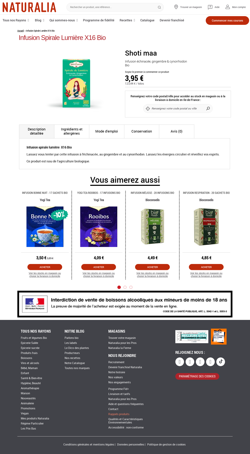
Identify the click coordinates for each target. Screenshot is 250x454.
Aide (217, 7)
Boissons (26, 358)
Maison (25, 393)
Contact (113, 409)
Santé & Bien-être (31, 378)
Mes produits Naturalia (35, 418)
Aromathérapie (30, 388)
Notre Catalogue (75, 363)
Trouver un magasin (191, 7)
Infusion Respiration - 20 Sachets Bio (206, 193)
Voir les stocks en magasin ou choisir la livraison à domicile (45, 275)
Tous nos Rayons (14, 20)
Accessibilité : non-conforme (126, 427)
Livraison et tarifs (119, 394)
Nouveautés (28, 398)
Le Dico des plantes (77, 348)
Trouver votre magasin (122, 338)
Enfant (25, 373)
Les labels (71, 343)
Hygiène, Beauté (31, 383)
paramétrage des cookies (197, 376)
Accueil (20, 30)
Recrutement (116, 362)
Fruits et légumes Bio (34, 338)
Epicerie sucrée (30, 348)
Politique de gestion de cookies (166, 444)
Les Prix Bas (28, 428)
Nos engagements (119, 382)
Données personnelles (130, 444)
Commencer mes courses (227, 20)
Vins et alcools (30, 363)
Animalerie (27, 403)
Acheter (45, 267)
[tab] (36, 131)
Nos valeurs (115, 377)
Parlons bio (71, 338)
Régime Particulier (32, 423)
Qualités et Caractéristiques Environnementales (125, 421)
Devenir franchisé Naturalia (125, 367)
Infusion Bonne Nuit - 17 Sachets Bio (45, 193)
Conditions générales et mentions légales (88, 444)
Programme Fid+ (118, 389)
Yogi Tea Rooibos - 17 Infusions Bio (98, 193)
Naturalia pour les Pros (122, 343)
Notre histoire (116, 372)
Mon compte (239, 7)
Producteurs (72, 353)
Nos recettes (72, 358)
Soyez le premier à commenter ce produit (147, 72)
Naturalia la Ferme (119, 348)
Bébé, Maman (29, 368)
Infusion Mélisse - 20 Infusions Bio (152, 193)
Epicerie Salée (29, 343)
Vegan (25, 413)
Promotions (28, 408)
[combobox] (115, 7)
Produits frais (29, 353)
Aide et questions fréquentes (126, 404)
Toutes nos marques (77, 368)
